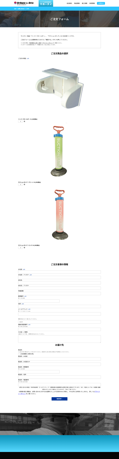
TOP (15, 8)
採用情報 (92, 3)
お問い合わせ (21, 8)
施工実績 (84, 3)
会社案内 (69, 3)
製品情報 (77, 3)
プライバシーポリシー (47, 43)
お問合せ (101, 3)
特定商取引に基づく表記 (35, 43)
